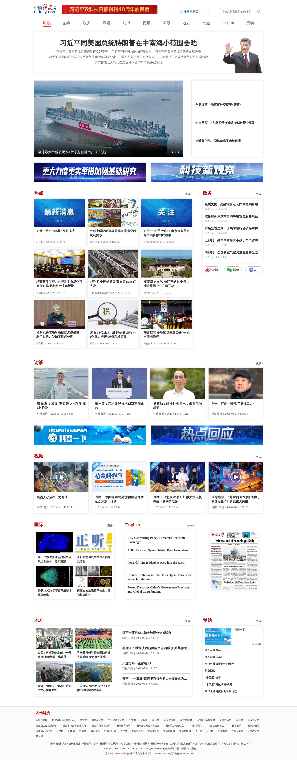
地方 (186, 23)
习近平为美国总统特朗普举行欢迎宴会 (82, 51)
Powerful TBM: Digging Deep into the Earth (156, 562)
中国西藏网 (185, 731)
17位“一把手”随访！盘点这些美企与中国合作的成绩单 (166, 233)
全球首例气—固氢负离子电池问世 (218, 141)
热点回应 (210, 670)
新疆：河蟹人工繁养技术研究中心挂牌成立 (54, 688)
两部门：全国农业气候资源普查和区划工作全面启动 (233, 253)
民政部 (143, 720)
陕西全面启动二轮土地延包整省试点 (146, 632)
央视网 (123, 731)
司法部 (155, 720)
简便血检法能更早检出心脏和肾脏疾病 (93, 592)
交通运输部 (225, 720)
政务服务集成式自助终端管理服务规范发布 (233, 217)
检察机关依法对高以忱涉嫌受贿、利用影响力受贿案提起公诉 (59, 334)
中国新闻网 (237, 731)
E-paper (234, 594)
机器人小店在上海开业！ (54, 497)
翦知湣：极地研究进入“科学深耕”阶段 (61, 405)
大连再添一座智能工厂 (137, 663)
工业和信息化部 (116, 720)
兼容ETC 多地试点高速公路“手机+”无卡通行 (166, 334)
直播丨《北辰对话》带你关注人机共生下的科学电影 (177, 499)
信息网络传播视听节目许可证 (214, 743)
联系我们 (115, 743)
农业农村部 (253, 720)
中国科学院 (195, 725)
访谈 (126, 23)
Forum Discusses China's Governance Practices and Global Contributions (158, 589)
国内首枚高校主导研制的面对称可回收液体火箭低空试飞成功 (84, 152)
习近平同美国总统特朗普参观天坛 (178, 51)
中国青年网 (137, 731)
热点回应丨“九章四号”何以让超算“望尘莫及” (225, 122)
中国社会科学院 (216, 725)
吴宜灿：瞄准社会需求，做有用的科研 (177, 405)
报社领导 (86, 743)
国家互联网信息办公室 (147, 725)
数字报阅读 (233, 342)
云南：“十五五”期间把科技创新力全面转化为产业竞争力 (156, 679)
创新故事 (239, 629)
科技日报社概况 (57, 743)
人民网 (60, 731)
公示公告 (125, 743)
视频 (146, 23)
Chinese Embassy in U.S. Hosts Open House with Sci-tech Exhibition (159, 577)
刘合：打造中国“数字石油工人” (232, 403)
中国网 (82, 731)
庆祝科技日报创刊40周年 (219, 663)
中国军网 (222, 731)
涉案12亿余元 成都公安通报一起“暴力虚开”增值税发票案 (113, 334)
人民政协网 (253, 731)
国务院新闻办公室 (174, 725)
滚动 (250, 23)
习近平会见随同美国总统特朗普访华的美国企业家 (82, 57)
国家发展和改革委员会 (63, 720)
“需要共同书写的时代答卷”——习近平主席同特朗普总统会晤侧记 (164, 57)
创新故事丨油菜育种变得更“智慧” (218, 104)
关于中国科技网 (101, 743)
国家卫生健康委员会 (46, 725)
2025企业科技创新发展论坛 (221, 691)
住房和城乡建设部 (206, 720)
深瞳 (106, 23)
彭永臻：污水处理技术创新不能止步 (119, 405)
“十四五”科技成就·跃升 (218, 684)
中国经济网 (153, 731)
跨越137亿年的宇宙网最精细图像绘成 (54, 592)
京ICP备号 (115, 753)
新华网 (71, 731)
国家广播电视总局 (101, 725)
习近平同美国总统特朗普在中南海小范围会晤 (128, 43)
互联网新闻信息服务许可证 (183, 743)
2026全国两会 (213, 650)
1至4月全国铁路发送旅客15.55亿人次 (113, 284)
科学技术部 (97, 720)
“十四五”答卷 (213, 677)
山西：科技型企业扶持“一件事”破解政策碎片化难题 (54, 654)
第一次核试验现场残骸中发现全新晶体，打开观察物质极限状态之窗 (54, 560)
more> (191, 525)
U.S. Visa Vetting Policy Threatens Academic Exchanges (156, 540)
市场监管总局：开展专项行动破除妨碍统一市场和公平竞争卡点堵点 (233, 229)
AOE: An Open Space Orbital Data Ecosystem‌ (158, 550)
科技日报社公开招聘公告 (155, 743)
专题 (206, 23)
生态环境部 (186, 720)
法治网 (39, 736)
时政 (47, 23)
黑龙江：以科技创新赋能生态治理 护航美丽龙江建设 (156, 648)
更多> (188, 194)
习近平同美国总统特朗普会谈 (131, 51)
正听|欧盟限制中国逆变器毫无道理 (93, 559)
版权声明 (245, 743)
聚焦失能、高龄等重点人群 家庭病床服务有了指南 (233, 205)
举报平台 (234, 743)
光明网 (210, 731)
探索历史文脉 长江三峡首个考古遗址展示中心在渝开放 (166, 284)
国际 (166, 23)
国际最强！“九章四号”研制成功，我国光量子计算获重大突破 (235, 499)
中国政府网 (41, 720)
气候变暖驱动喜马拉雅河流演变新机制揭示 (113, 233)
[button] (172, 152)
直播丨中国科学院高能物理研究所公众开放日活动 (119, 499)
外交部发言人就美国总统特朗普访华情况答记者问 (128, 62)
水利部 (239, 720)
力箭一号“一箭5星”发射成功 (55, 231)
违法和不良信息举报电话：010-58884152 (146, 753)
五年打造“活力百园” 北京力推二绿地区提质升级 (93, 688)
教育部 (83, 720)
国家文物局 (253, 725)
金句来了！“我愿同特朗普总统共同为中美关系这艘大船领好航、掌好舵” (226, 89)
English (228, 23)
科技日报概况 (73, 743)
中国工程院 (235, 725)
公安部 (132, 720)
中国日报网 (110, 731)
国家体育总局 (123, 725)
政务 (87, 23)
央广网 (198, 731)
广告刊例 (136, 743)
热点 (67, 23)
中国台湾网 (169, 731)
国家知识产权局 (44, 731)
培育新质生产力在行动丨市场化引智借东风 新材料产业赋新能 (59, 284)
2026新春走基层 (214, 657)
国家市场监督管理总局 (74, 725)
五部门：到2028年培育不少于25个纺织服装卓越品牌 (233, 241)
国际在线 (95, 731)
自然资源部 (169, 720)
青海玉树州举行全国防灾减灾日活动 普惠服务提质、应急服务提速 (93, 655)
